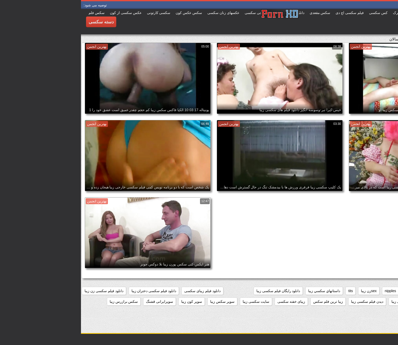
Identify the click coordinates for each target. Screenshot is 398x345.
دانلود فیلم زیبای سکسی (121, 291)
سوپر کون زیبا (110, 301)
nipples (309, 291)
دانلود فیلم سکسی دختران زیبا (73, 291)
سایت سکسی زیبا (175, 301)
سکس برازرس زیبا (43, 301)
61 (390, 291)
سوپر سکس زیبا (141, 301)
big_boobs (371, 291)
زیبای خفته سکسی (210, 301)
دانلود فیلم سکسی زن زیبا (23, 291)
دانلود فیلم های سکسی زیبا (330, 301)
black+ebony (345, 291)
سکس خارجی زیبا (347, 312)
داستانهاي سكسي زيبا (243, 291)
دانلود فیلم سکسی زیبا (375, 301)
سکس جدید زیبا (380, 312)
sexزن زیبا (288, 291)
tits (269, 291)
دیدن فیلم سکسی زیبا (286, 301)
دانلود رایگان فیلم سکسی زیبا (197, 291)
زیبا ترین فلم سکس (247, 301)
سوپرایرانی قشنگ (78, 301)
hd (325, 291)
